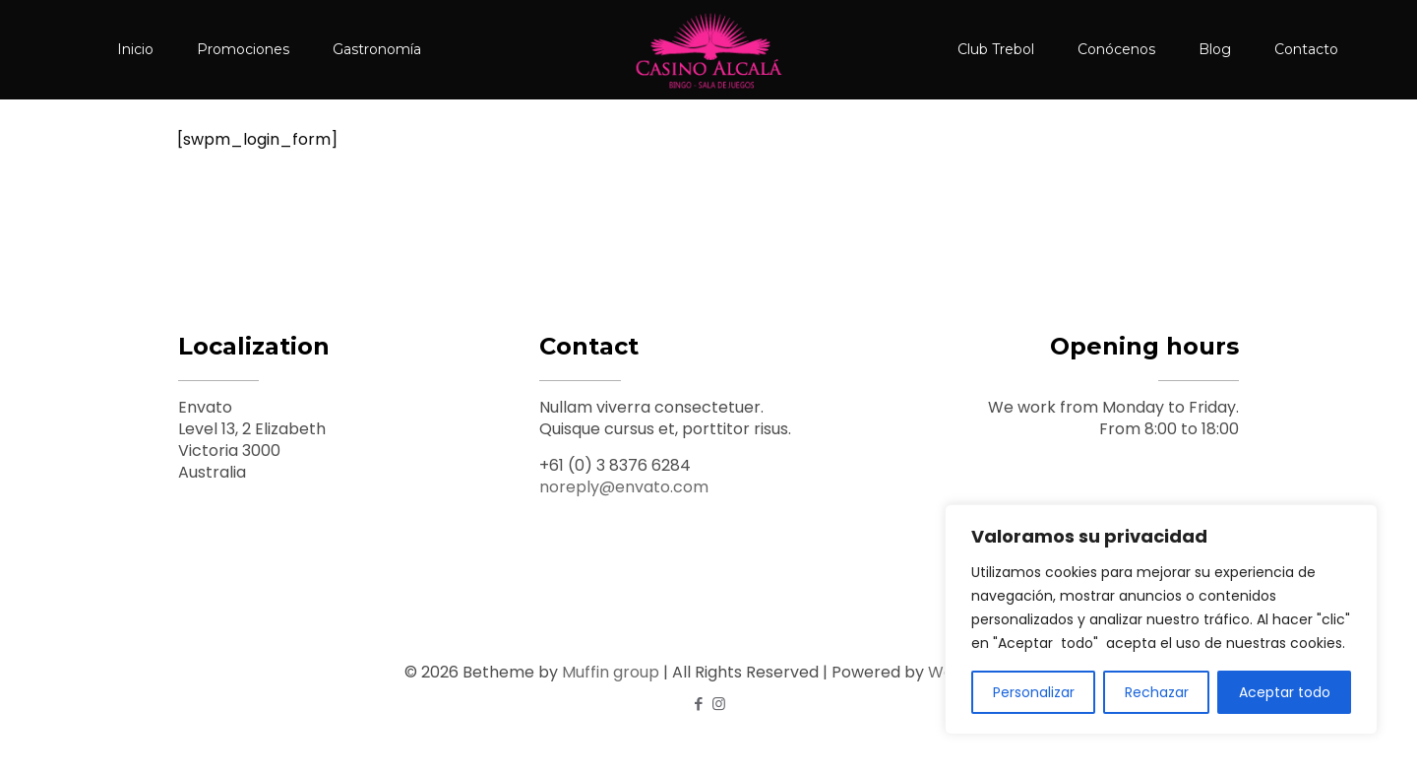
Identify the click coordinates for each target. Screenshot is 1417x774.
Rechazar (1157, 692)
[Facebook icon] (698, 703)
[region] (1161, 619)
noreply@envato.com (623, 487)
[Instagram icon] (718, 703)
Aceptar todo (1284, 692)
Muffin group (610, 672)
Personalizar (1034, 692)
